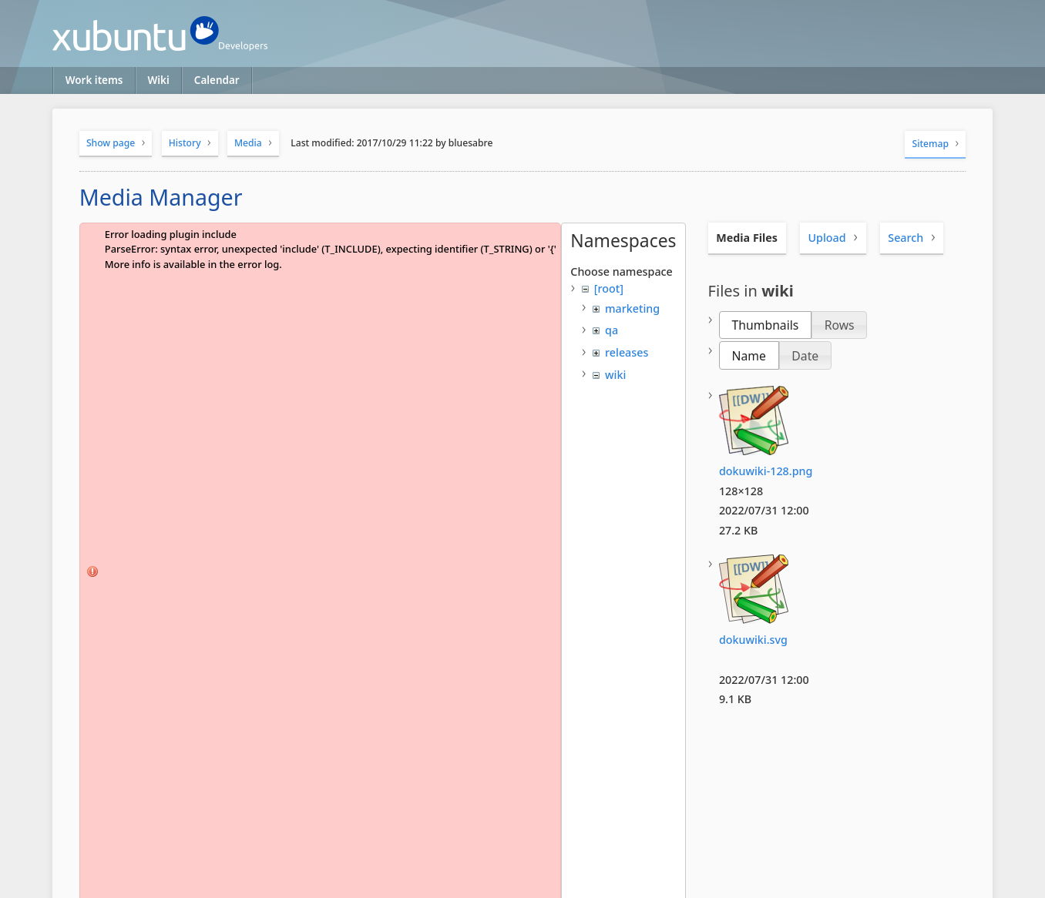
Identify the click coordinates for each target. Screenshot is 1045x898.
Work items (94, 80)
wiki (615, 374)
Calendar (217, 80)
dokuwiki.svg (753, 639)
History (185, 142)
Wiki (159, 80)
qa (611, 330)
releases (626, 352)
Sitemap (930, 143)
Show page (110, 142)
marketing (632, 308)
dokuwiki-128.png (766, 471)
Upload (826, 237)
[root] (608, 288)
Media (248, 142)
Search (905, 237)
